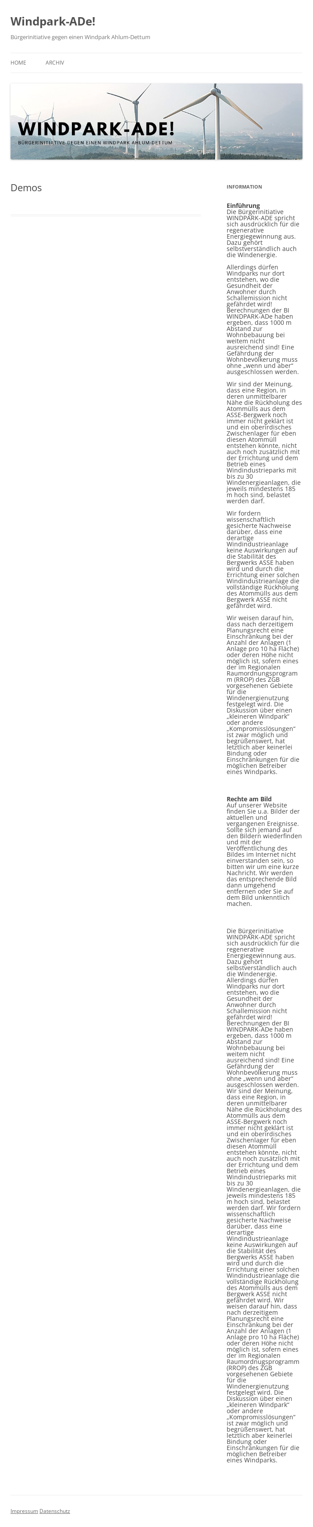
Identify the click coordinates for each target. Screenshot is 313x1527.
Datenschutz (54, 1511)
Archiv (55, 62)
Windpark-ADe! (53, 21)
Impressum (24, 1511)
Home (18, 62)
